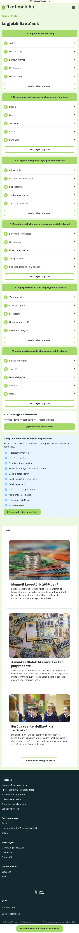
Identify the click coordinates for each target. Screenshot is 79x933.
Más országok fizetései (13, 847)
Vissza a (10, 16)
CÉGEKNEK (7, 852)
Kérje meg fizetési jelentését (22, 512)
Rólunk (5, 833)
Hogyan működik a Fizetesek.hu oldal (19, 828)
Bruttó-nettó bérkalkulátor (14, 804)
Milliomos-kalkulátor (11, 799)
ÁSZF (4, 823)
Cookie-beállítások (11, 913)
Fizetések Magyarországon (14, 785)
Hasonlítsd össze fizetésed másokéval (39, 928)
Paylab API (7, 857)
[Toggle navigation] (73, 7)
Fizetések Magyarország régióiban (18, 790)
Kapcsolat (6, 872)
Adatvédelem (8, 907)
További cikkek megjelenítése (39, 760)
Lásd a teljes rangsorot (39, 86)
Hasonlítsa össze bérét (39, 426)
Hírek (4, 876)
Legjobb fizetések (10, 808)
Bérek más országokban (13, 794)
